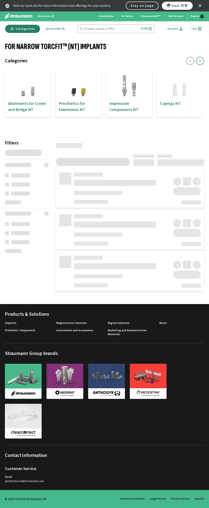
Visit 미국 (177, 5)
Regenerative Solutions (71, 323)
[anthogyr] (106, 381)
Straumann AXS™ (150, 16)
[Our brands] (45, 16)
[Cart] (197, 29)
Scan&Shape (106, 16)
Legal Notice (158, 499)
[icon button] (200, 6)
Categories (22, 29)
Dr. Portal (127, 16)
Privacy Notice (180, 499)
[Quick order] (55, 29)
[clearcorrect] (23, 421)
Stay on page (142, 5)
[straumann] (23, 381)
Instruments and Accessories (74, 330)
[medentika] (148, 381)
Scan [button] (146, 29)
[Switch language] (197, 16)
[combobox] (110, 29)
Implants (10, 323)
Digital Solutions (118, 323)
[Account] (175, 29)
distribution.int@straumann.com (24, 481)
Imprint (199, 499)
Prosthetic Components (20, 330)
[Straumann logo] (18, 16)
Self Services (175, 16)
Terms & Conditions (132, 499)
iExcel (163, 323)
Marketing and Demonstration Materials (127, 333)
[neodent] (65, 381)
